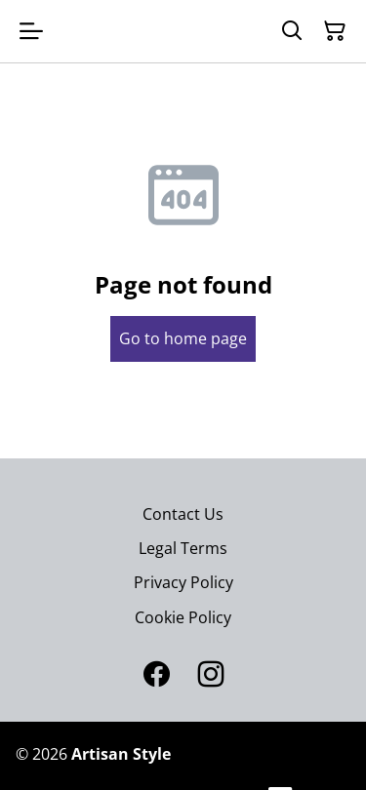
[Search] (291, 31)
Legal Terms (183, 548)
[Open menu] (31, 31)
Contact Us (183, 514)
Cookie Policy (183, 617)
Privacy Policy (183, 582)
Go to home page (183, 338)
